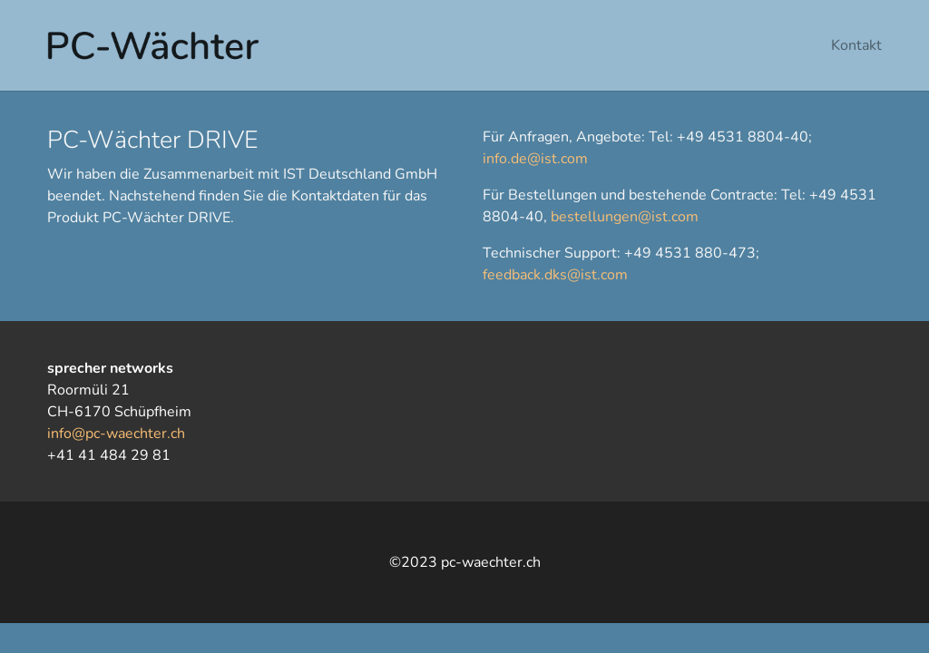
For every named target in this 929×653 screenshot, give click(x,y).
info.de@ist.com (535, 159)
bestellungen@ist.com (625, 217)
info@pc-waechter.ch (116, 433)
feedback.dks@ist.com (555, 275)
